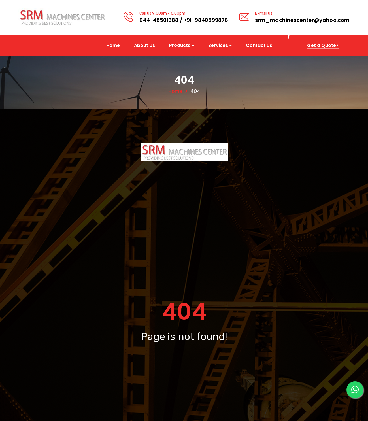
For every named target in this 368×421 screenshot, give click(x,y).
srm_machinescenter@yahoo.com (302, 20)
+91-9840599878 (206, 20)
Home (113, 45)
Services (218, 46)
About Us (144, 45)
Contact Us (259, 45)
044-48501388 (158, 20)
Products (179, 46)
